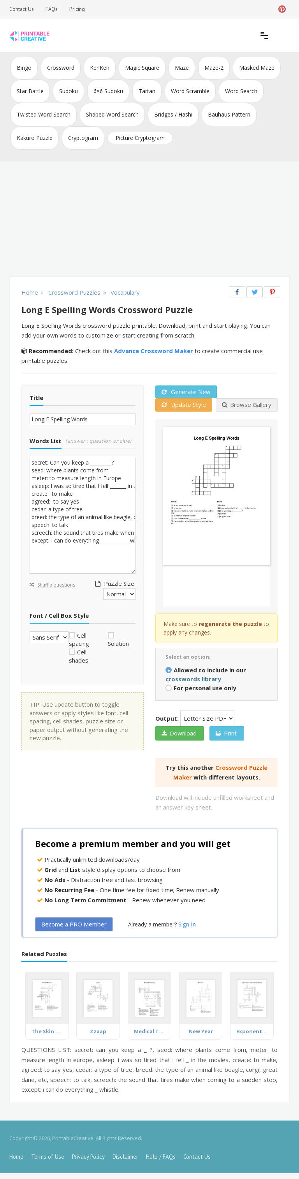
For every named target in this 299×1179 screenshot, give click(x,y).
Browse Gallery (246, 404)
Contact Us (21, 8)
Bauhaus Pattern (229, 114)
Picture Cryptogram (140, 137)
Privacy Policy (88, 1156)
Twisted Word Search (43, 114)
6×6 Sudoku (108, 91)
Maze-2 (213, 67)
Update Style (184, 404)
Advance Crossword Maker (153, 351)
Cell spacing (79, 639)
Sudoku (68, 91)
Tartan (147, 91)
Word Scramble (190, 91)
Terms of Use (47, 1156)
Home (16, 1156)
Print (226, 733)
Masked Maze (256, 67)
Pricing (77, 8)
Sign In (187, 924)
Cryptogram (83, 137)
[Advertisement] (149, 219)
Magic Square (142, 67)
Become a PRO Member (74, 924)
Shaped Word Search (112, 114)
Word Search (241, 91)
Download (179, 733)
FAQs (52, 8)
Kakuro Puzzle (35, 137)
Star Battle (30, 91)
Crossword (60, 67)
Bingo (24, 67)
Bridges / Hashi (173, 114)
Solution (118, 643)
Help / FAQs (161, 1156)
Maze (182, 67)
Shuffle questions (52, 585)
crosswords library (193, 679)
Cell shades (78, 656)
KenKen (99, 67)
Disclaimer (125, 1156)
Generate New (186, 392)
